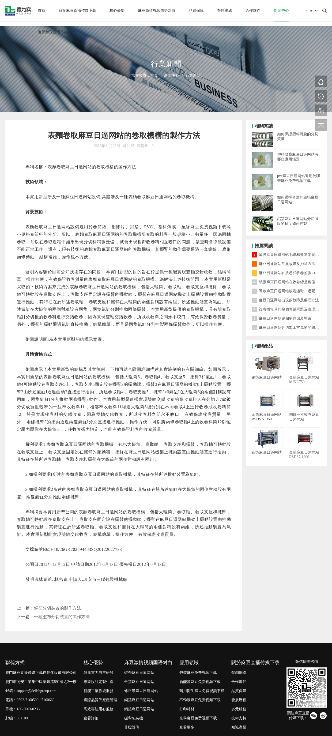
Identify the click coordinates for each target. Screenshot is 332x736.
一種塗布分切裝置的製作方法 (62, 616)
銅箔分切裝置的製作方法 (57, 608)
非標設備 (131, 727)
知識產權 (238, 727)
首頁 (41, 11)
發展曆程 (238, 700)
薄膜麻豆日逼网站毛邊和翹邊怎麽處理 (287, 255)
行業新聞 (193, 75)
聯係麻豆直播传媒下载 (56, 32)
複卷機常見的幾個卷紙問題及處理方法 (287, 309)
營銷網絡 (224, 11)
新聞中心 (281, 11)
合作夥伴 (253, 11)
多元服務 (238, 709)
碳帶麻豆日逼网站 (139, 673)
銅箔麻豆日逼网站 (139, 700)
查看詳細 (91, 718)
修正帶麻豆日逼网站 (141, 691)
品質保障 (196, 11)
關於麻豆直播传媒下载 (77, 11)
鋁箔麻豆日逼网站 (139, 709)
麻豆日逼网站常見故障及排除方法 (283, 264)
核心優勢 (117, 11)
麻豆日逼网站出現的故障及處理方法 (285, 300)
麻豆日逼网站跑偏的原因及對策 (281, 318)
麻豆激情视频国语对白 (156, 11)
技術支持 (238, 718)
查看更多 (186, 727)
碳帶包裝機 (133, 718)
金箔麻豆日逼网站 (139, 682)
